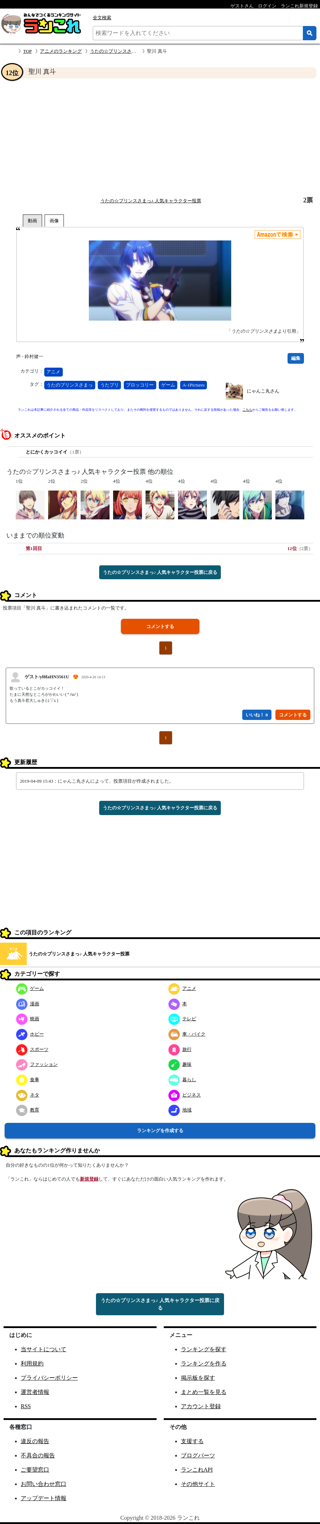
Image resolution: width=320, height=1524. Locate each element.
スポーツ (32, 1049)
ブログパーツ (198, 1455)
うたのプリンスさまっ (69, 385)
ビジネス (184, 1095)
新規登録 (89, 1179)
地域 (180, 1110)
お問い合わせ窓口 (43, 1484)
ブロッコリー (140, 385)
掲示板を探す (198, 1378)
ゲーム (168, 385)
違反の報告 (35, 1441)
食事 (27, 1079)
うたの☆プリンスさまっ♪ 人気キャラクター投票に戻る (160, 572)
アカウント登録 (201, 1406)
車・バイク (186, 1034)
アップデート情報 (43, 1498)
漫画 (27, 1003)
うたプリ (109, 385)
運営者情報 (35, 1392)
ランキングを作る (204, 1363)
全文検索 (102, 17)
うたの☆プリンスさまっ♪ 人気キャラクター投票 (150, 200)
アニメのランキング (61, 51)
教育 (27, 1110)
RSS (26, 1406)
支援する (192, 1441)
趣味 (180, 1064)
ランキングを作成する (160, 1130)
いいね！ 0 (257, 714)
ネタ (27, 1095)
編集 (295, 358)
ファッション (37, 1064)
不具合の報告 (38, 1455)
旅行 (180, 1049)
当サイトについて (43, 1349)
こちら (247, 409)
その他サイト (198, 1484)
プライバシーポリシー (49, 1378)
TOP (27, 51)
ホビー (30, 1034)
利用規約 (32, 1363)
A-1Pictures (193, 385)
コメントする (160, 626)
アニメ (53, 371)
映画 (27, 1018)
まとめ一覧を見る (204, 1392)
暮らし (182, 1079)
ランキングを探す (204, 1349)
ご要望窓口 (35, 1470)
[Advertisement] (160, 137)
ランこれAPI (197, 1470)
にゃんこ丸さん (263, 391)
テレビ (182, 1018)
